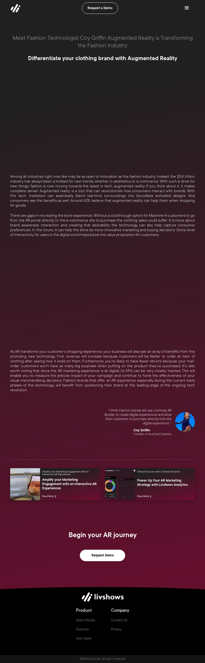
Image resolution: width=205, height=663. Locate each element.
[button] (187, 8)
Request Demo (103, 555)
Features (82, 629)
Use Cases (84, 638)
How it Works (85, 620)
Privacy (116, 629)
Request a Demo (100, 8)
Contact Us (119, 620)
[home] (15, 8)
